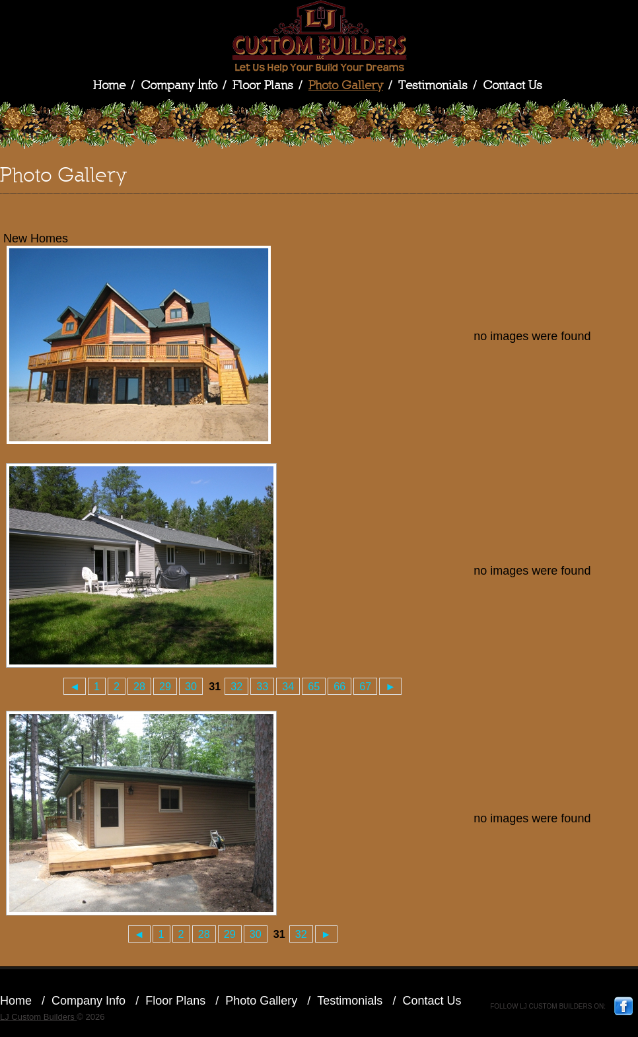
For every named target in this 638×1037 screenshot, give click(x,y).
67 (365, 686)
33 (262, 686)
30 (191, 686)
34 (288, 686)
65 (314, 686)
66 (339, 686)
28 (139, 686)
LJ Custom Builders (319, 36)
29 (165, 686)
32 (236, 686)
